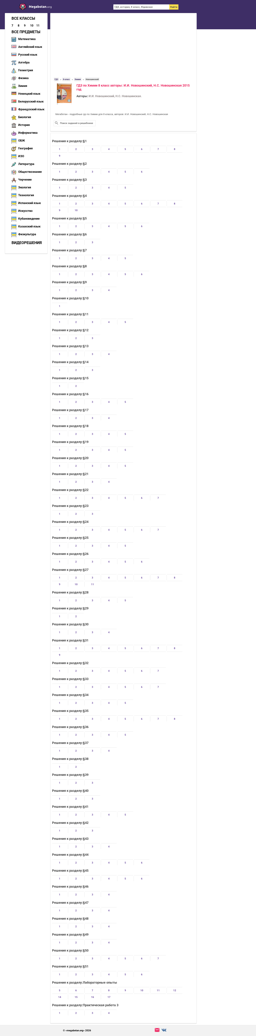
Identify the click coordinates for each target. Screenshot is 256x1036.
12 (174, 990)
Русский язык (27, 54)
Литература (26, 164)
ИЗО (21, 156)
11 (38, 25)
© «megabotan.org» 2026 (77, 1030)
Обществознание (30, 171)
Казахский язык (29, 226)
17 (109, 997)
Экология (24, 187)
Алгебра (24, 62)
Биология (24, 117)
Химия (22, 86)
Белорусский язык (31, 101)
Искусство (25, 210)
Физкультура (27, 234)
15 (76, 997)
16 (92, 997)
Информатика (28, 132)
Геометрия (25, 70)
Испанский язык (29, 203)
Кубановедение (29, 218)
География (25, 148)
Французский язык (31, 109)
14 (59, 997)
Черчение (25, 179)
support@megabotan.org (157, 1030)
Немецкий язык (29, 93)
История (24, 125)
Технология (26, 195)
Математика (27, 39)
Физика (23, 78)
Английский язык (30, 46)
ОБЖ (21, 140)
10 (31, 25)
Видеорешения (27, 243)
